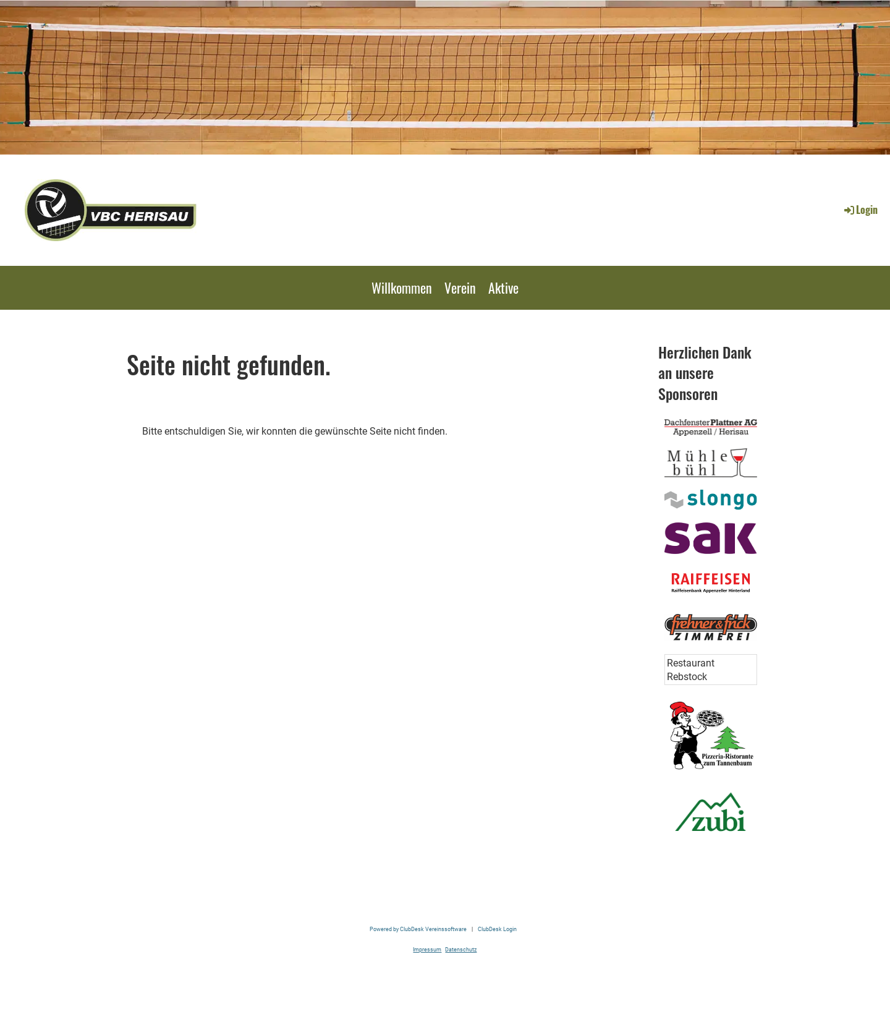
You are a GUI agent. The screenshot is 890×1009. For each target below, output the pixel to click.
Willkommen (401, 287)
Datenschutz (461, 949)
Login (860, 209)
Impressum (427, 949)
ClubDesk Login (497, 929)
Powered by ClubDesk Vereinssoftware (418, 929)
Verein (460, 287)
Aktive (503, 287)
